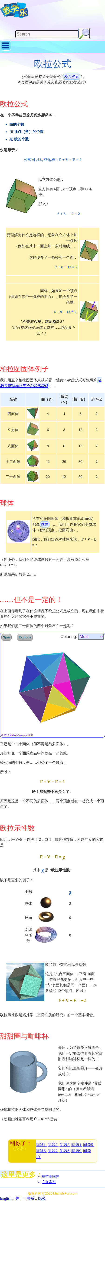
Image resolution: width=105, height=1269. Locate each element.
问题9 (76, 1151)
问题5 (88, 1145)
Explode (25, 637)
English (5, 1198)
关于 (19, 1198)
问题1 (41, 1145)
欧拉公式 (71, 77)
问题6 (41, 1151)
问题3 (64, 1145)
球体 (44, 524)
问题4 (76, 1145)
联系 (30, 1198)
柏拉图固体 (50, 1176)
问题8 (64, 1151)
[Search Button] (84, 33)
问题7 (53, 1151)
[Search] (47, 34)
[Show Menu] (6, 50)
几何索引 (49, 1182)
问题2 (53, 1145)
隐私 (42, 1198)
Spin (6, 637)
